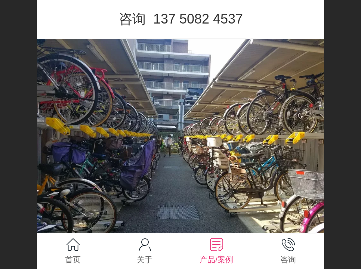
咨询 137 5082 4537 (181, 19)
